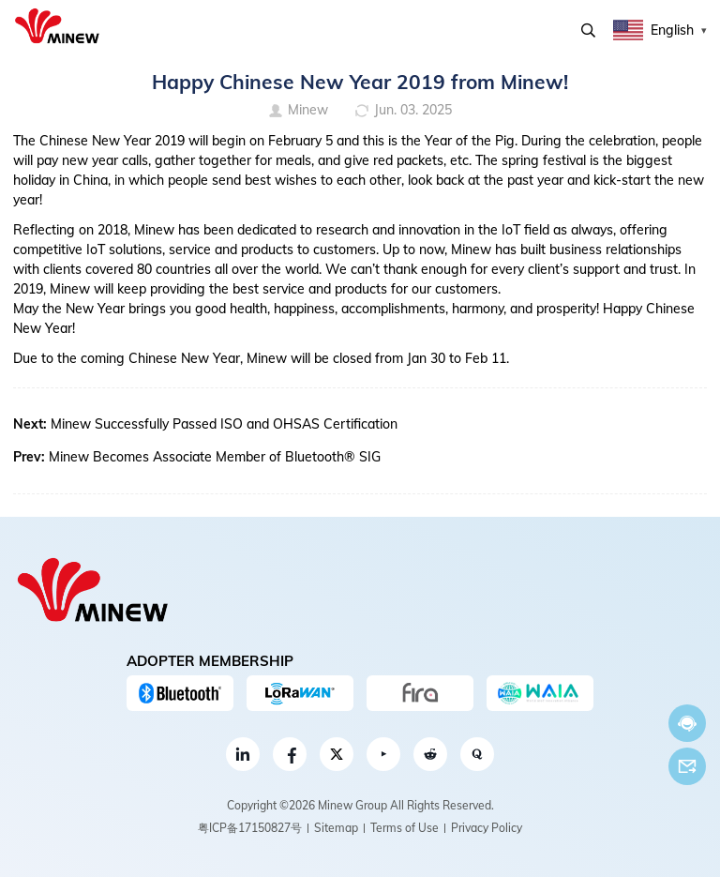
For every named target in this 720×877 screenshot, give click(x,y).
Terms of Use (404, 828)
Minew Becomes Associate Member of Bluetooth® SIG (215, 456)
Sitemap (336, 828)
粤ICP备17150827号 (250, 828)
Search (588, 30)
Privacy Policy (486, 828)
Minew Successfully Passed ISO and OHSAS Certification (224, 424)
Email (687, 766)
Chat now (687, 724)
